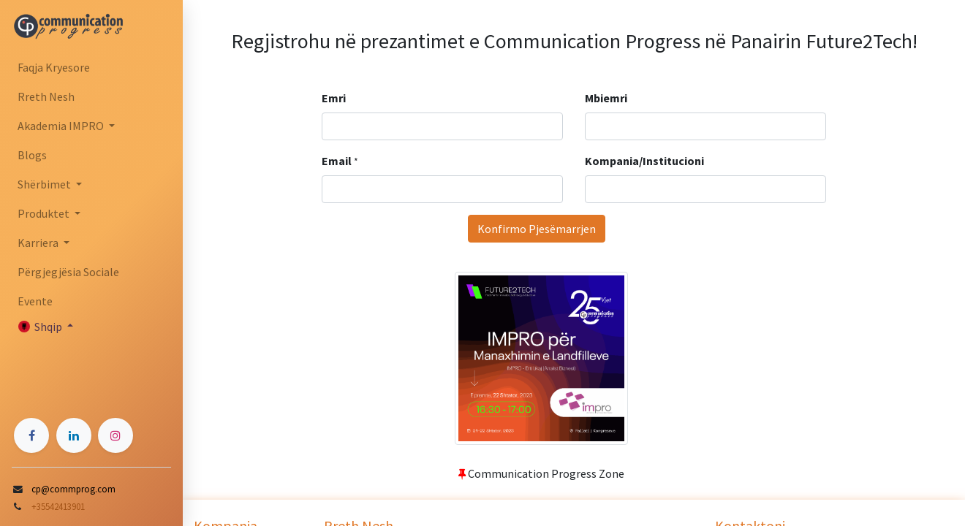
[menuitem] (91, 67)
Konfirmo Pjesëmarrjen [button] (536, 228)
